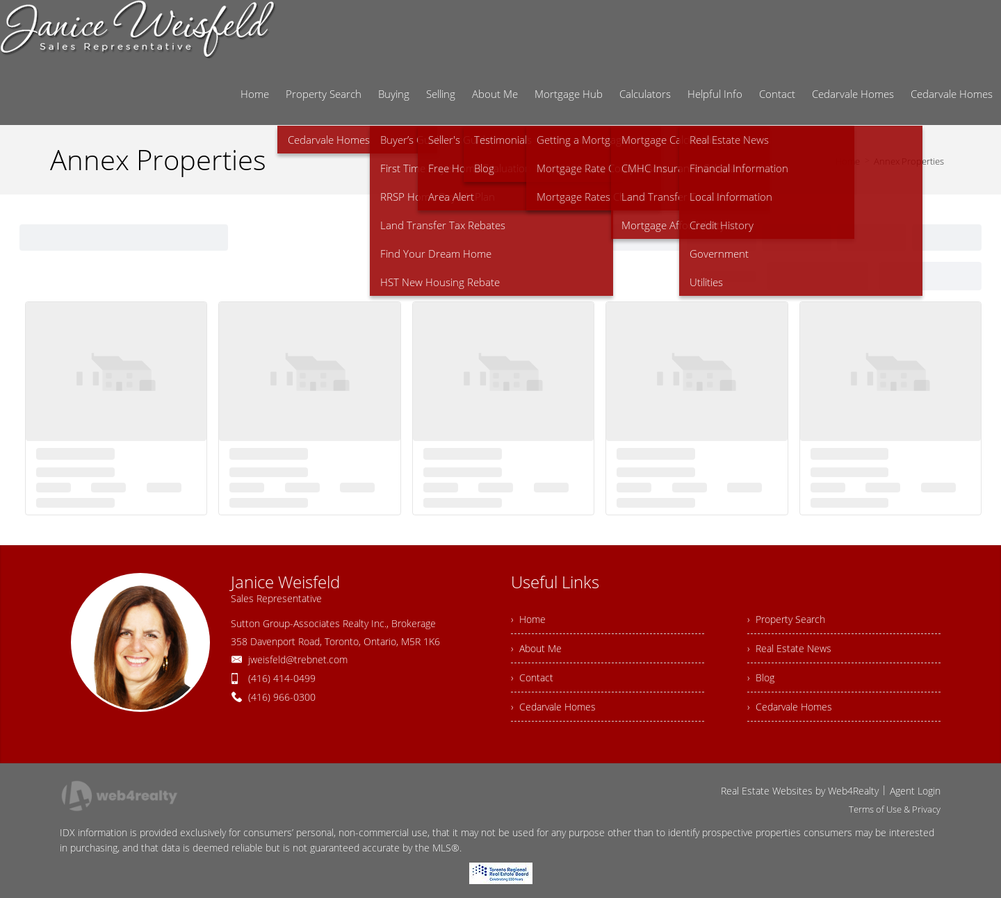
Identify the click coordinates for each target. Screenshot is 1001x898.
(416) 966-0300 (282, 697)
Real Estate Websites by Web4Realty (800, 790)
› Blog (760, 677)
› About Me (536, 648)
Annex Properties (909, 161)
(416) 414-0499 (282, 678)
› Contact (532, 677)
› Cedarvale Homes (553, 706)
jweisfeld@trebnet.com (298, 659)
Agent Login (915, 790)
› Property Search (786, 619)
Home (848, 161)
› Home (528, 619)
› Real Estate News (789, 648)
